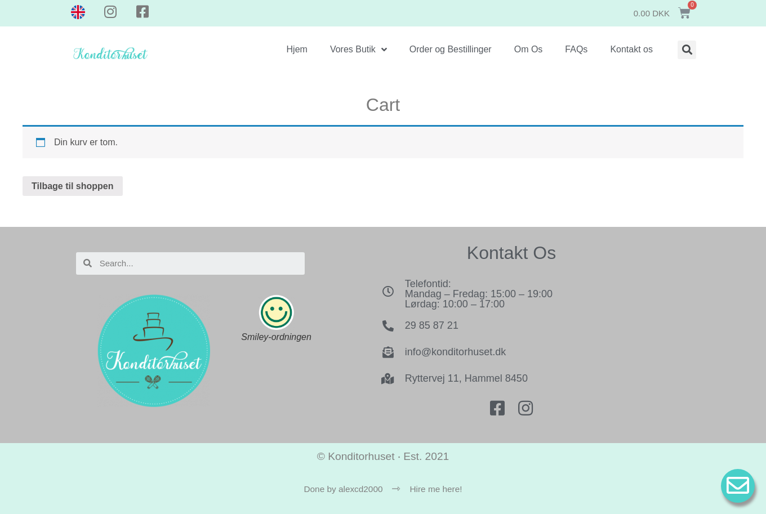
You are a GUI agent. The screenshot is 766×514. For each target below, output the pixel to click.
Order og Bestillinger (450, 49)
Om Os (528, 49)
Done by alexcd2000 (343, 489)
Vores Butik (358, 49)
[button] (687, 50)
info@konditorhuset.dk (455, 351)
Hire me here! (436, 489)
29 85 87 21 (431, 325)
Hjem (297, 49)
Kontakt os (631, 49)
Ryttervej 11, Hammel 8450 (466, 378)
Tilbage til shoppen (73, 186)
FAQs (576, 49)
